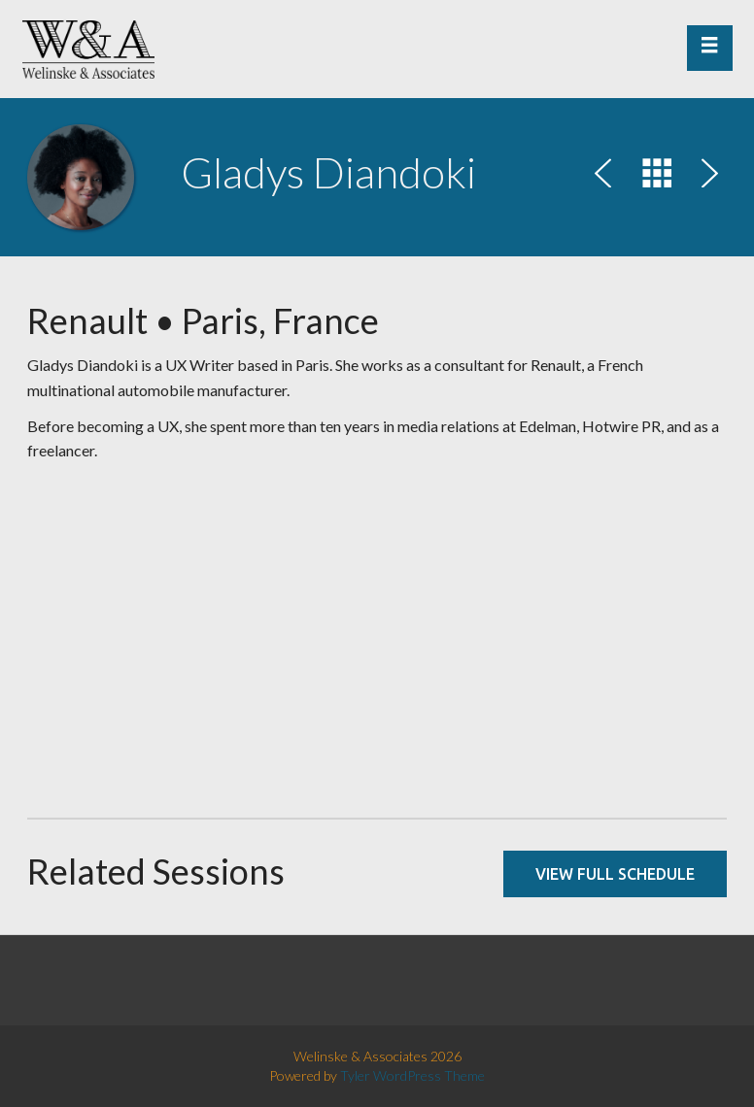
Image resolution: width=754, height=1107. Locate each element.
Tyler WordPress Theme (412, 1075)
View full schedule (615, 874)
